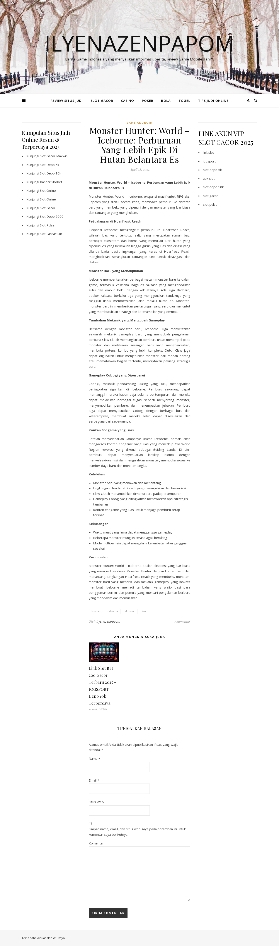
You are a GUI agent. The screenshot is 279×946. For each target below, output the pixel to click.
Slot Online (48, 190)
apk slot (209, 178)
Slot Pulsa (47, 225)
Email (94, 780)
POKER (147, 100)
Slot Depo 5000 (51, 216)
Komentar (96, 843)
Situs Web (96, 802)
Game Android (139, 122)
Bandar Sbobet (51, 182)
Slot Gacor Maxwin (54, 156)
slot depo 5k (212, 169)
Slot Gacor (47, 208)
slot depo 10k (213, 187)
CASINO (127, 100)
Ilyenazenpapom (139, 43)
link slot (208, 152)
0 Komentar (182, 621)
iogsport (209, 161)
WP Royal (59, 938)
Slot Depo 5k (49, 164)
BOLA (166, 100)
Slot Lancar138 (51, 233)
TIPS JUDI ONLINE (213, 100)
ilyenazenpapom (108, 621)
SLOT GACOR (102, 100)
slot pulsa (210, 204)
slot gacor (210, 195)
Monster (130, 611)
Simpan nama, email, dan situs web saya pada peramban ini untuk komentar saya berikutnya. (137, 832)
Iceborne (112, 611)
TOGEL (184, 100)
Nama (94, 758)
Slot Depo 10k (50, 173)
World (145, 611)
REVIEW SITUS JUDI (67, 100)
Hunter (96, 611)
